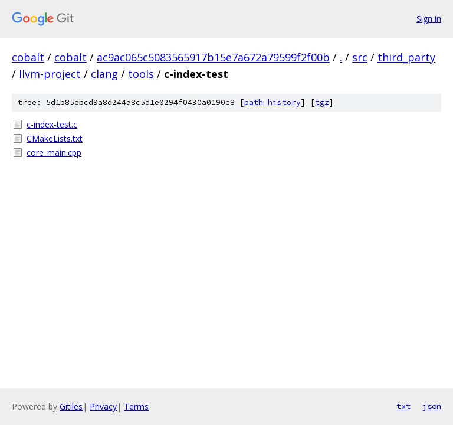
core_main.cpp (54, 152)
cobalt (28, 57)
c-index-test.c (52, 124)
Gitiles (71, 406)
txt (403, 406)
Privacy (103, 406)
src (359, 57)
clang (104, 74)
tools (141, 74)
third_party (406, 57)
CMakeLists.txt (55, 138)
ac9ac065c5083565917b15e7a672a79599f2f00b (213, 57)
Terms (136, 406)
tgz (322, 102)
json (431, 406)
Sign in (428, 18)
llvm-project (50, 74)
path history (272, 102)
